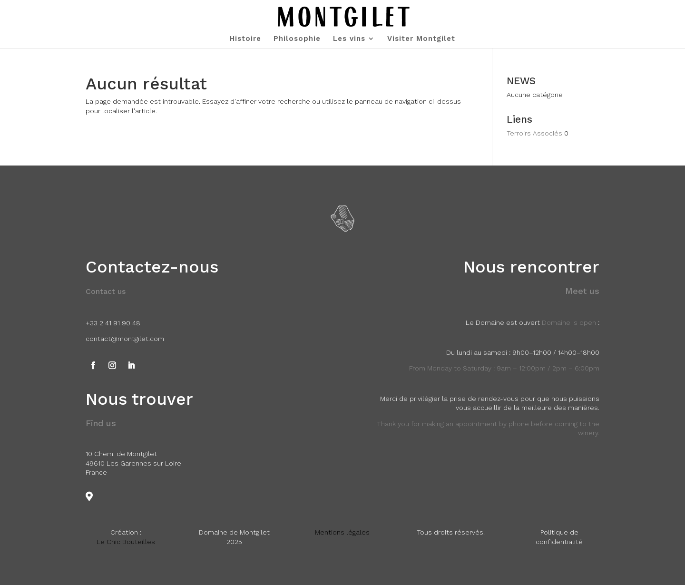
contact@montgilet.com (125, 338)
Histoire (245, 39)
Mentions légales (342, 532)
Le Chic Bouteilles (126, 542)
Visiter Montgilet (421, 39)
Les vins (349, 39)
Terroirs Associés (534, 133)
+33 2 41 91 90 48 (113, 323)
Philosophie (297, 39)
